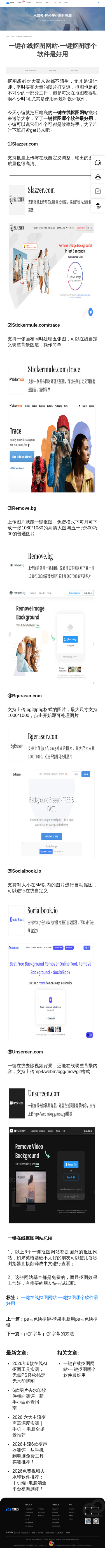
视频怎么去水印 (56, 1519)
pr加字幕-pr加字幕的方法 (49, 1337)
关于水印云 (71, 1516)
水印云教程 (71, 1513)
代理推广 (71, 1523)
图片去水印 (17, 1536)
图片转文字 (41, 1519)
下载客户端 (94, 3)
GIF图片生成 (41, 1513)
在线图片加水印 (29, 1516)
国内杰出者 (89, 1549)
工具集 (24, 2)
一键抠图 (33, 1536)
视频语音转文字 (56, 1530)
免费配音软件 (60, 1536)
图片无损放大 (41, 1516)
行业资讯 (12, 40)
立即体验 (52, 26)
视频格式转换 (55, 1526)
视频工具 (55, 1508)
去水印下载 (40, 1536)
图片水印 (33, 3)
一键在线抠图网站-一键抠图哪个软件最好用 (79, 1373)
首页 (7, 40)
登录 (85, 3)
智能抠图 (27, 1519)
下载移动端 (92, 1518)
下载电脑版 (92, 1512)
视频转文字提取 (50, 1536)
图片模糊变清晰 (29, 1526)
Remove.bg (24, 512)
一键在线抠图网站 (39, 1301)
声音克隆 (68, 1536)
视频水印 (42, 3)
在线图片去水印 (29, 1513)
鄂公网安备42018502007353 (58, 1549)
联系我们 (71, 1519)
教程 (51, 3)
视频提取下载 (55, 1523)
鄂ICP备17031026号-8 (40, 1549)
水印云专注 (71, 1549)
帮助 (70, 1508)
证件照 (27, 1523)
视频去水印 (55, 1513)
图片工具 (28, 1508)
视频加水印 (55, 1516)
